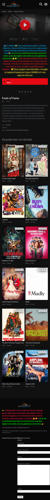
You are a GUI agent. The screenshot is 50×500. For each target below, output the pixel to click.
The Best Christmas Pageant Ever (13, 343)
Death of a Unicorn (31, 220)
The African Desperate (32, 343)
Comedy (8, 125)
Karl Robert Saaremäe (12, 130)
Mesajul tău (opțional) (33, 474)
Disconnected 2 (30, 261)
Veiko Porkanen (23, 130)
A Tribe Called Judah (9, 178)
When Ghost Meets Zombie (11, 384)
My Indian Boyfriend (31, 178)
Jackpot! (5, 220)
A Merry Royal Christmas (10, 302)
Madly (27, 302)
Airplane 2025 (30, 384)
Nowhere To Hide (7, 261)
